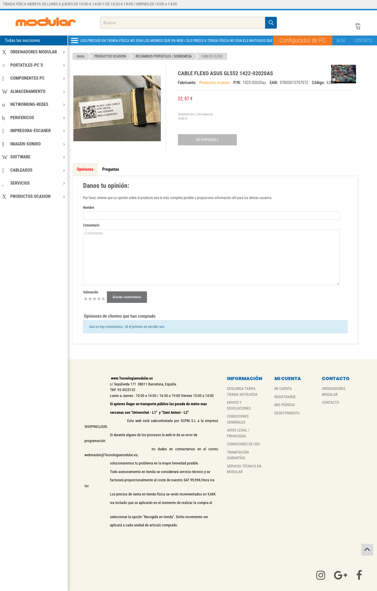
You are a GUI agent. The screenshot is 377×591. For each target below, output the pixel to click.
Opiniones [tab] (85, 169)
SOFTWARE (33, 157)
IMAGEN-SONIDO (33, 144)
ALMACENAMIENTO (33, 91)
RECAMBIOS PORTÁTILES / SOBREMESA (163, 56)
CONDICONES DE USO (243, 444)
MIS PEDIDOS (285, 405)
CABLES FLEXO (212, 56)
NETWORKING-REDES (33, 104)
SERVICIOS (33, 183)
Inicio (81, 56)
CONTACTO (363, 40)
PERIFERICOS (33, 117)
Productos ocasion (215, 82)
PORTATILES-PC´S (33, 65)
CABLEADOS (33, 170)
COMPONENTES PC (33, 78)
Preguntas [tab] (110, 169)
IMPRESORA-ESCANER (33, 130)
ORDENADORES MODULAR (33, 52)
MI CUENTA (283, 388)
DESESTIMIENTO (287, 413)
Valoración (90, 292)
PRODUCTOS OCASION (33, 196)
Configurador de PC (303, 40)
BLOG (341, 40)
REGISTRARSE (285, 397)
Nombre (88, 208)
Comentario (91, 225)
